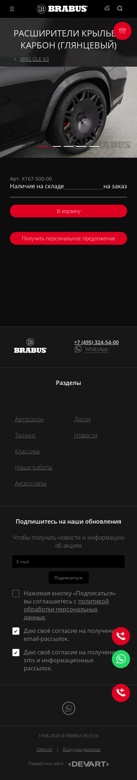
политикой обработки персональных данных (66, 609)
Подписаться (68, 578)
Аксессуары (31, 483)
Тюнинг (25, 435)
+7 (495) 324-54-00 (96, 342)
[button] (43, 146)
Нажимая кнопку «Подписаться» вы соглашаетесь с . (70, 605)
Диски (82, 419)
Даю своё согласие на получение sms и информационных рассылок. (71, 660)
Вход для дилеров (81, 749)
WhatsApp (96, 349)
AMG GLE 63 (34, 58)
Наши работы (34, 467)
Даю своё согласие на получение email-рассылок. (71, 635)
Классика (27, 451)
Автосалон (29, 419)
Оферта (44, 749)
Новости (86, 435)
